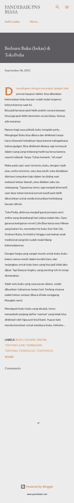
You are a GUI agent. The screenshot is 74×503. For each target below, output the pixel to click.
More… (34, 21)
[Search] (57, 7)
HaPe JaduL (12, 21)
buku (19, 339)
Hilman (30, 339)
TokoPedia (44, 350)
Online (41, 339)
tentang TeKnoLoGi (20, 350)
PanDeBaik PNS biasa (22, 9)
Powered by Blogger (37, 486)
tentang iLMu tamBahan (23, 345)
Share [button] (9, 356)
